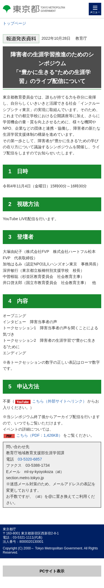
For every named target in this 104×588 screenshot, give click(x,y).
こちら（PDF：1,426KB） (39, 435)
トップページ (14, 23)
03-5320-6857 (30, 459)
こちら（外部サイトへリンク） (59, 401)
